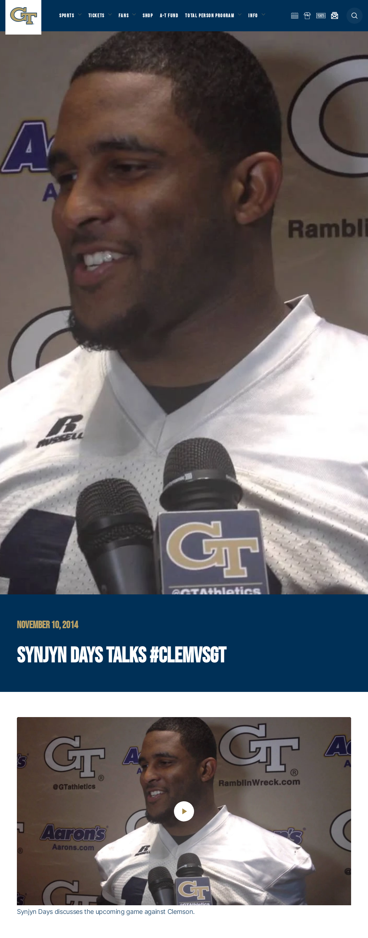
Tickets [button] (99, 18)
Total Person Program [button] (217, 18)
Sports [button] (67, 18)
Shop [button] (154, 18)
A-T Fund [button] (176, 18)
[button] (354, 18)
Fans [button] (128, 18)
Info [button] (263, 18)
